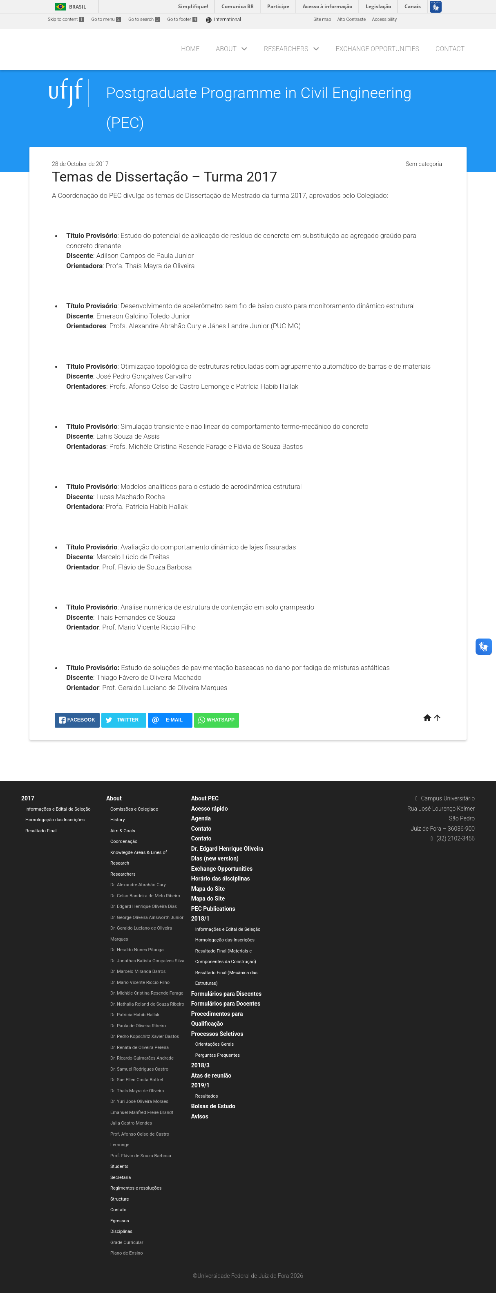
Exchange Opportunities (377, 49)
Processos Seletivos (217, 1034)
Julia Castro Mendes (131, 1123)
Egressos (119, 1221)
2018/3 (200, 1065)
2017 (27, 798)
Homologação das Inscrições (55, 819)
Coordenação (124, 841)
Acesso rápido (209, 808)
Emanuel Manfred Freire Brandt (141, 1112)
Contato (118, 1209)
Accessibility (384, 19)
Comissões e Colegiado (134, 809)
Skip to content (66, 19)
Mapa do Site (208, 888)
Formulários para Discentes (226, 993)
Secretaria (120, 1177)
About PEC (205, 798)
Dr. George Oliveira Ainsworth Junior (146, 917)
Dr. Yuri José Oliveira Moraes (139, 1101)
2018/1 (200, 918)
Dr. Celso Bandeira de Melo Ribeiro (145, 896)
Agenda (201, 818)
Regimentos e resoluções (136, 1188)
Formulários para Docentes (226, 1003)
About (226, 49)
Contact (450, 49)
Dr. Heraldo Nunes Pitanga (137, 949)
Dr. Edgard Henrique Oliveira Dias (143, 906)
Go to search (144, 19)
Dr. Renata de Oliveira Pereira (139, 1047)
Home (190, 49)
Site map (322, 19)
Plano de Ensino (126, 1253)
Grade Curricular (126, 1242)
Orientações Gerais (214, 1044)
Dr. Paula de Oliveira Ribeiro (138, 1026)
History (117, 819)
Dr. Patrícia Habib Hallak (134, 1014)
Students (119, 1166)
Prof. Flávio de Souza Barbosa (140, 1156)
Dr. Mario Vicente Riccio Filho (140, 982)
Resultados (206, 1096)
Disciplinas (121, 1231)
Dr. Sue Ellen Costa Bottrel (136, 1079)
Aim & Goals (122, 831)
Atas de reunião (211, 1075)
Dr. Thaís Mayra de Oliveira (137, 1091)
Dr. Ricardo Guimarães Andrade (142, 1058)
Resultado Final (41, 831)
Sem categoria (424, 164)
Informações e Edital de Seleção (58, 809)
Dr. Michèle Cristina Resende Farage (146, 993)
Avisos (199, 1116)
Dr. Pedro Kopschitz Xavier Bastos (144, 1036)
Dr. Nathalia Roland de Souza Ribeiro (147, 1004)
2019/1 (200, 1085)
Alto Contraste (351, 19)
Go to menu (106, 19)
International (223, 20)
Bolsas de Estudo (213, 1106)
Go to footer (182, 19)
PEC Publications (213, 908)
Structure (119, 1199)
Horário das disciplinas (220, 878)
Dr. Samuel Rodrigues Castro (139, 1069)
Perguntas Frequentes (217, 1055)
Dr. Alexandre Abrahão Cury (138, 884)
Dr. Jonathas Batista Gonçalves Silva (147, 961)
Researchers (286, 49)
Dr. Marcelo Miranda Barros (138, 971)
